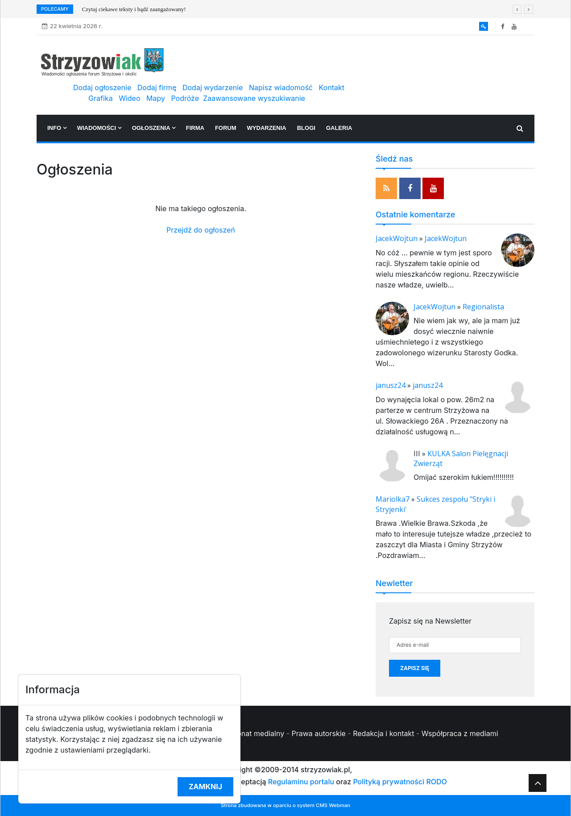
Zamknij (205, 786)
